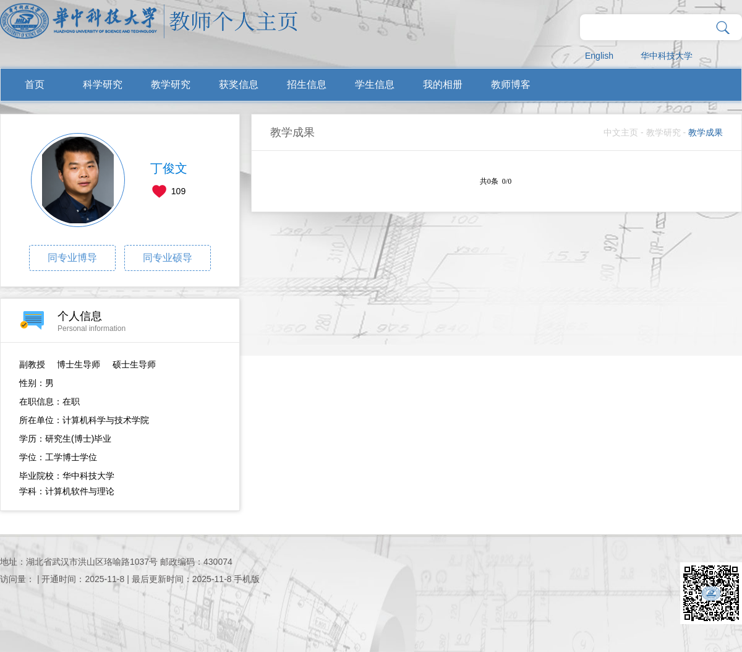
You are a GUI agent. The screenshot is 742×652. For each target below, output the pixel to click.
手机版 (247, 579)
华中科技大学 (667, 56)
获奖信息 (238, 84)
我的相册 (443, 84)
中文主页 (620, 132)
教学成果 (705, 132)
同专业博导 (72, 257)
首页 (35, 84)
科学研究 (102, 84)
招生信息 (306, 84)
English (599, 56)
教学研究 (170, 84)
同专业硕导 (167, 257)
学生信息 (374, 84)
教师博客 (511, 84)
